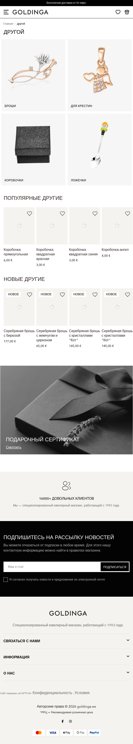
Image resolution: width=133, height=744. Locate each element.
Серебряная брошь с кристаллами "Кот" (84, 336)
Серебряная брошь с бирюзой (19, 333)
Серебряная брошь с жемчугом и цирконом (51, 336)
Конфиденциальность (52, 693)
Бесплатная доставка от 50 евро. (66, 3)
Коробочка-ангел (115, 249)
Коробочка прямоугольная (16, 252)
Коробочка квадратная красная (45, 254)
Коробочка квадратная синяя (83, 252)
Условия (82, 693)
